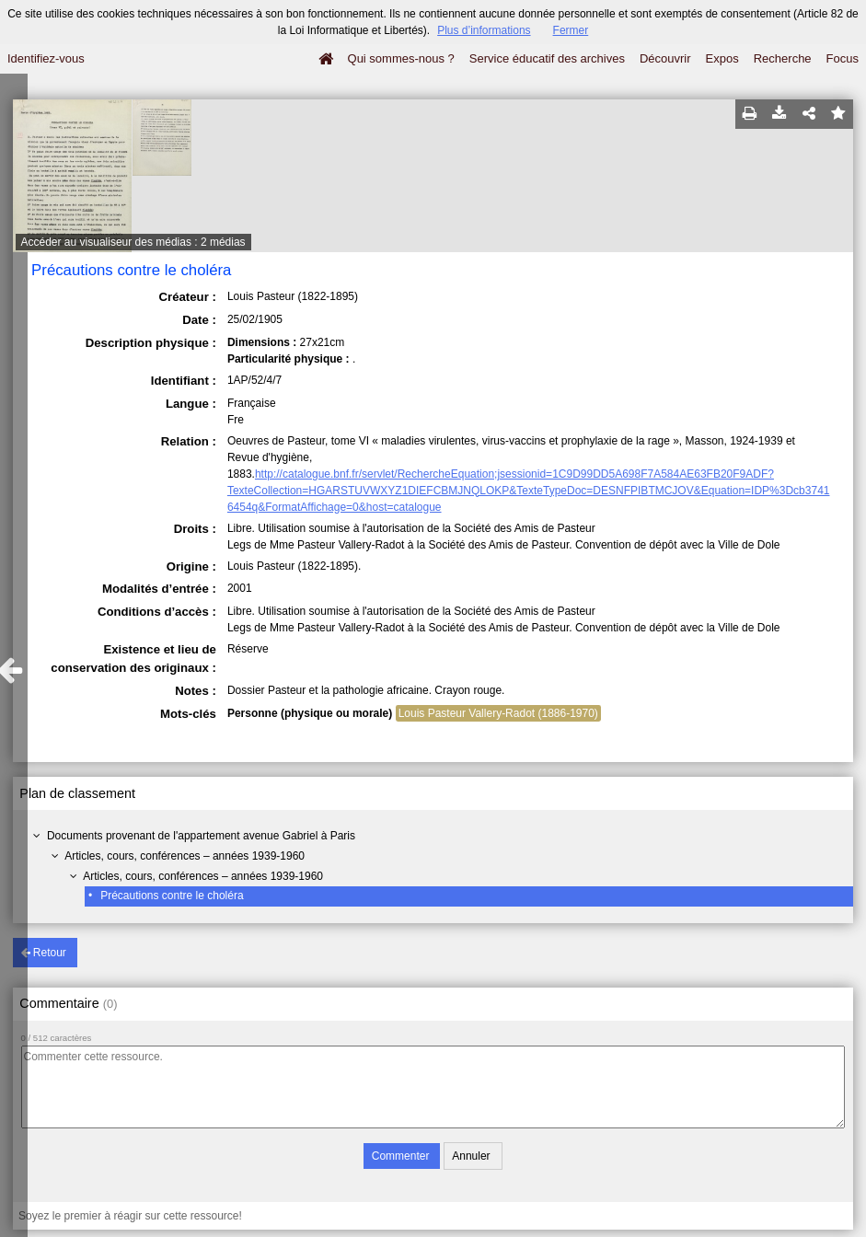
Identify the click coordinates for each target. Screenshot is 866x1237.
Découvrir (665, 58)
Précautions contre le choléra (171, 895)
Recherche (783, 58)
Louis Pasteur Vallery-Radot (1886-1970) (498, 713)
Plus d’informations (483, 30)
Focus (842, 58)
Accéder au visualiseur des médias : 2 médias (133, 242)
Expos (722, 58)
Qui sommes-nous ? (401, 58)
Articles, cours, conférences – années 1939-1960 (184, 856)
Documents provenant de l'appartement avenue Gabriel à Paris (201, 835)
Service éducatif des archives (547, 58)
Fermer (571, 30)
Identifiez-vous (46, 58)
